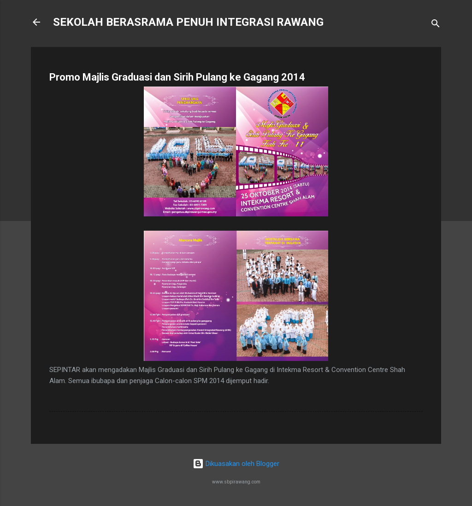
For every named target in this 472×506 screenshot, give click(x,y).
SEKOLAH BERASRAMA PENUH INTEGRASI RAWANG (188, 22)
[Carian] (435, 25)
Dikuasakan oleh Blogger (236, 463)
